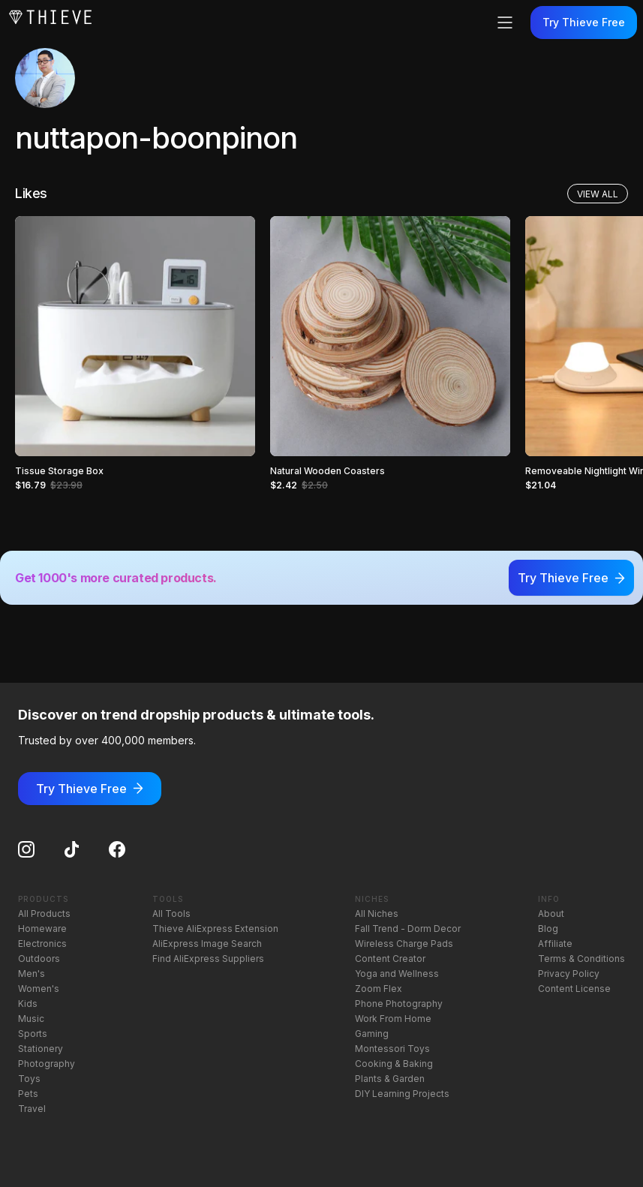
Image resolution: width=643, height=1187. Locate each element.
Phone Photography (399, 1003)
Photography (46, 1063)
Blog (548, 928)
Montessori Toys (392, 1048)
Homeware (42, 928)
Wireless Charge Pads (404, 943)
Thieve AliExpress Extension (215, 928)
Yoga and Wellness (397, 973)
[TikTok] (72, 849)
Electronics (42, 943)
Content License (574, 988)
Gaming (372, 1033)
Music (31, 1018)
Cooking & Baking (394, 1063)
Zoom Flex (378, 988)
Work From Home (393, 1018)
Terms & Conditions (581, 958)
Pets (28, 1093)
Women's (38, 988)
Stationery (40, 1048)
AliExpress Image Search (207, 943)
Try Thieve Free (583, 22)
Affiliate (555, 943)
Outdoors (39, 958)
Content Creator (390, 958)
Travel (32, 1108)
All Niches (376, 913)
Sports (32, 1033)
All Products (44, 913)
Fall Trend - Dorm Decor (408, 928)
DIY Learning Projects (402, 1093)
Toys (29, 1078)
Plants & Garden (390, 1078)
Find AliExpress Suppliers (208, 958)
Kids (28, 1003)
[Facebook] (117, 849)
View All (597, 194)
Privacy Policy (568, 973)
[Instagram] (26, 849)
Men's (31, 973)
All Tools (171, 913)
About (551, 913)
